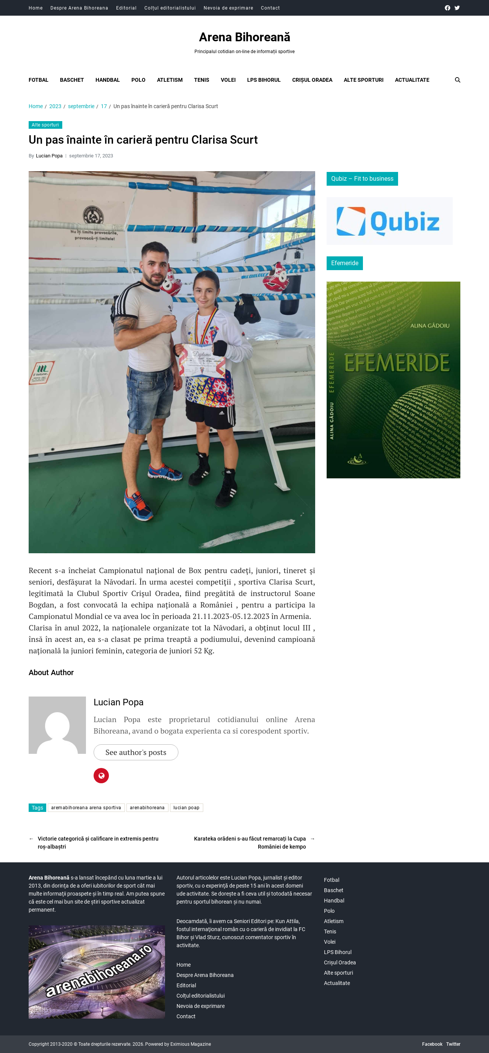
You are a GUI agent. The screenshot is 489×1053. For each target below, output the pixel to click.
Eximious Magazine (190, 1044)
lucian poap (186, 807)
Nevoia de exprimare (228, 8)
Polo (138, 80)
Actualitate (412, 80)
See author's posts (136, 752)
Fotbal (39, 80)
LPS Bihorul (264, 80)
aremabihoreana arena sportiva (86, 807)
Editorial (126, 8)
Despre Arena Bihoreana (79, 8)
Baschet (72, 80)
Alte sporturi (364, 80)
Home (36, 8)
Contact (270, 8)
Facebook (432, 1044)
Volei (228, 80)
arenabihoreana (147, 807)
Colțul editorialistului (170, 8)
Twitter (453, 1044)
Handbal (108, 80)
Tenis (201, 80)
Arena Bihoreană (244, 37)
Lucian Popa (49, 156)
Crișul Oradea (312, 80)
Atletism (170, 80)
